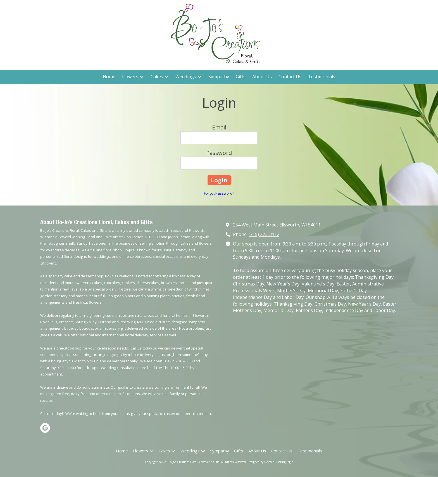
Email (219, 127)
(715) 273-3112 (264, 234)
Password (219, 153)
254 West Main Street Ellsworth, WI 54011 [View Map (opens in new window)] (277, 225)
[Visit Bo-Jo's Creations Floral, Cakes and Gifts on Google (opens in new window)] (45, 428)
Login (289, 462)
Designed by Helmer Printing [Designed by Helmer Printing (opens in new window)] (266, 462)
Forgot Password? (219, 193)
